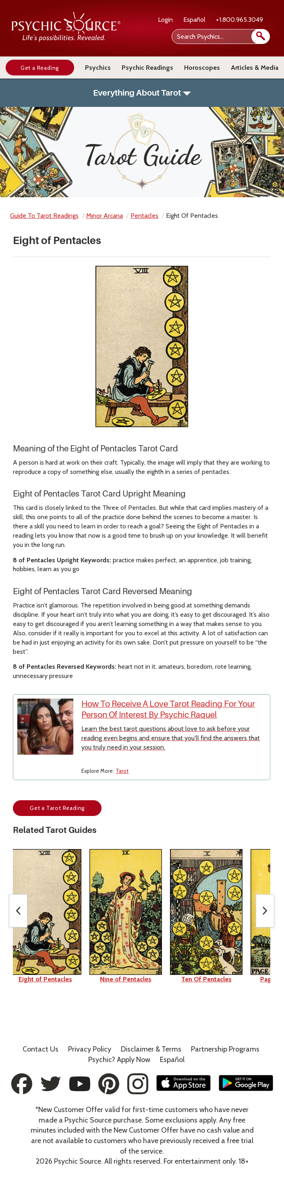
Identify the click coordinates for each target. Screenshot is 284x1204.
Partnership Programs (225, 1049)
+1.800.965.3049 (239, 19)
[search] (260, 36)
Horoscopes (202, 67)
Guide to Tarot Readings (44, 215)
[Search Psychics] (220, 36)
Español (194, 19)
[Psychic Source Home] (66, 40)
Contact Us (40, 1049)
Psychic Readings (147, 67)
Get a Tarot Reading (57, 808)
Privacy (89, 1049)
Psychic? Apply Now (119, 1059)
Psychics (98, 67)
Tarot (122, 771)
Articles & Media (254, 67)
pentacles (144, 215)
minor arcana (104, 215)
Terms (151, 1049)
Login (165, 19)
